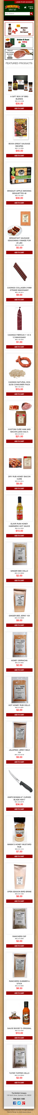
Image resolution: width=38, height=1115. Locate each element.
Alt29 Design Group (25, 1112)
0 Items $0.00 (30, 7)
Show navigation (19, 18)
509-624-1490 (19, 1099)
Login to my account (24, 2)
